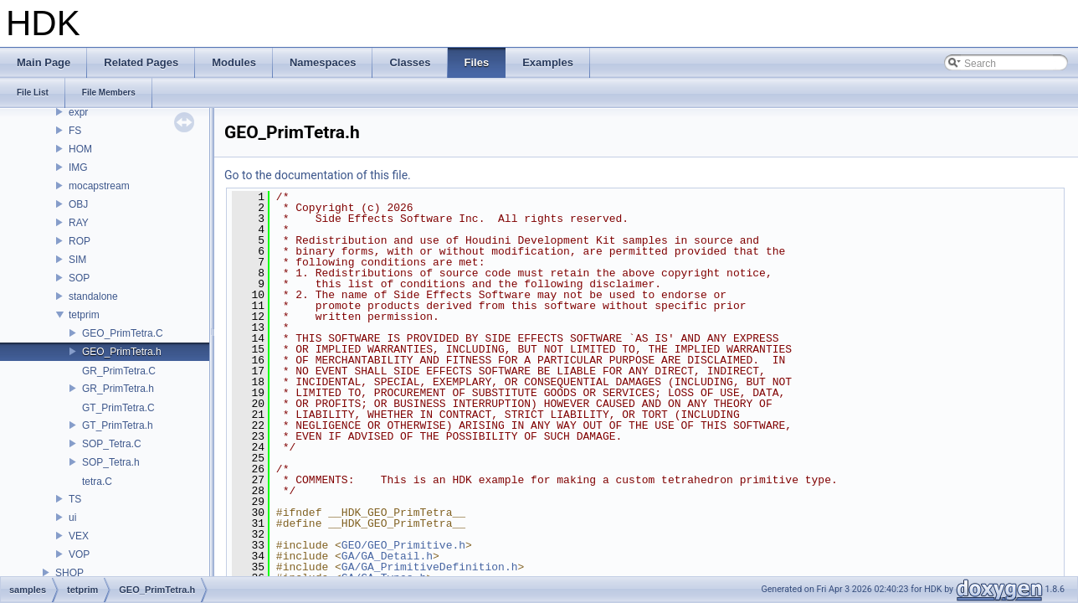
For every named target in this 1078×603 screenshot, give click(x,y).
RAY (79, 223)
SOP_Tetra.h (111, 462)
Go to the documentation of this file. (317, 175)
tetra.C (97, 481)
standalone (93, 296)
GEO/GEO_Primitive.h (403, 545)
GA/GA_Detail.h (387, 556)
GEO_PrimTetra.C (122, 333)
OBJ (78, 204)
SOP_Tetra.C (111, 444)
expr (78, 112)
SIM (77, 259)
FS (75, 131)
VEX (79, 536)
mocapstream (99, 186)
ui (72, 517)
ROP (79, 241)
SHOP (69, 573)
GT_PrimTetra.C (118, 408)
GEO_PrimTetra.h (122, 352)
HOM (80, 149)
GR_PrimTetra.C (119, 371)
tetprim (84, 315)
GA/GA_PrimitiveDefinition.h (429, 567)
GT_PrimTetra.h (117, 425)
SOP (79, 278)
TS (75, 499)
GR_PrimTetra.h (118, 388)
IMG (78, 167)
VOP (79, 554)
